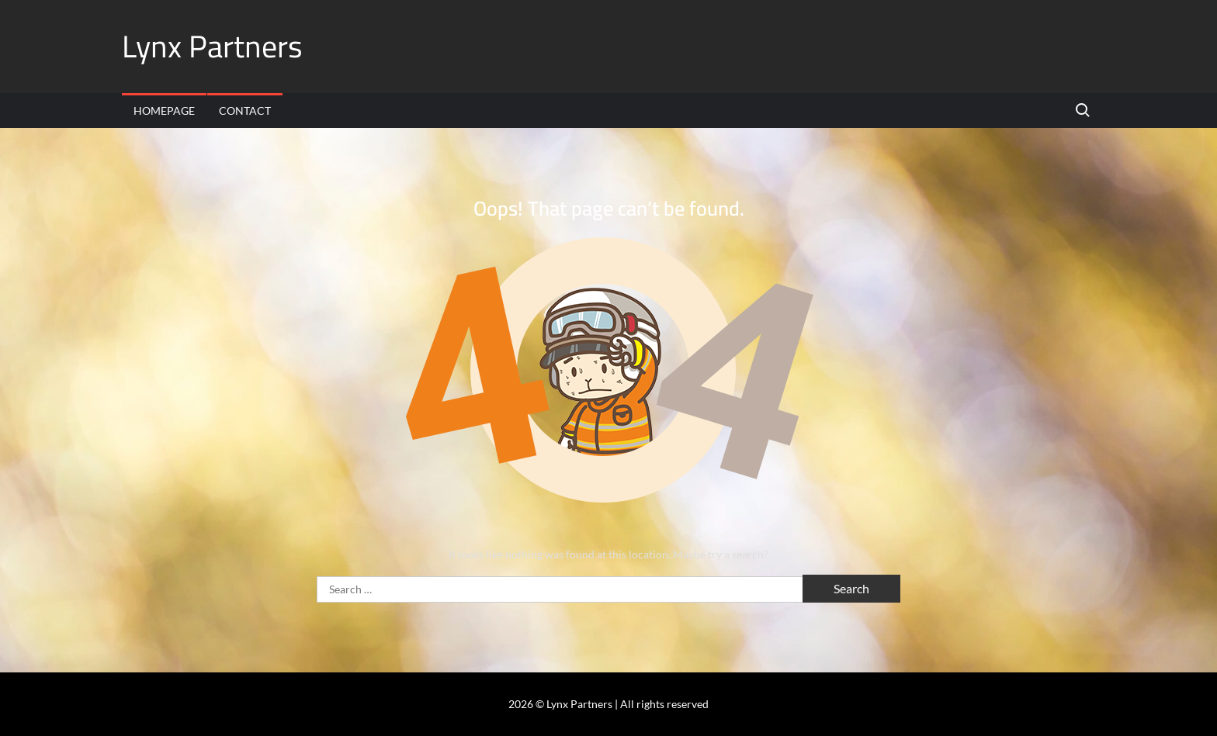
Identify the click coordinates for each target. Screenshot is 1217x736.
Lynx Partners (212, 46)
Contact (245, 110)
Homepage (164, 110)
